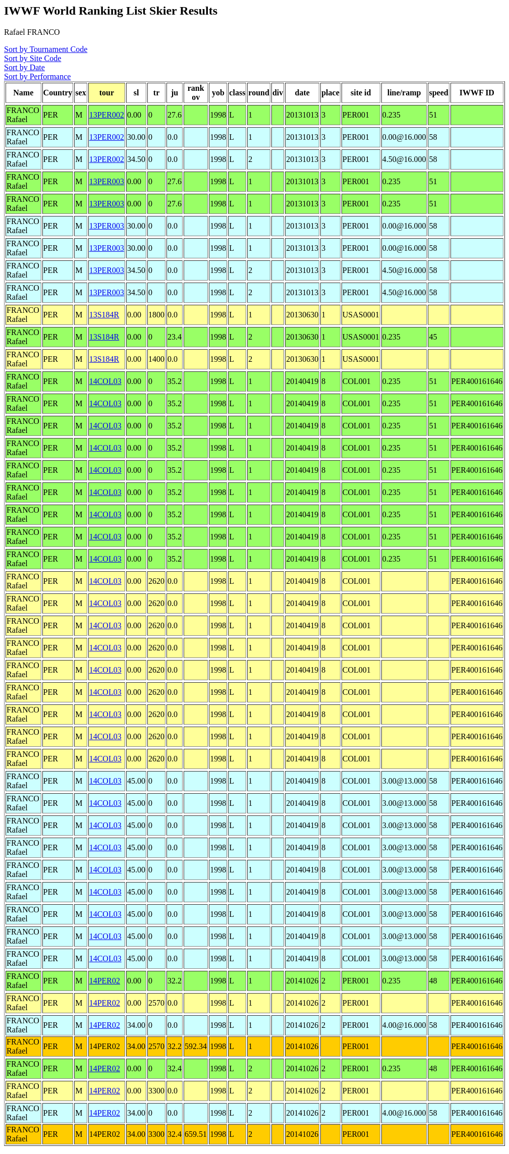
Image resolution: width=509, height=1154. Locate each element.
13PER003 (106, 181)
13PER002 (106, 115)
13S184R (104, 314)
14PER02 (104, 980)
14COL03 (105, 381)
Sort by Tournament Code (45, 49)
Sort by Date (24, 67)
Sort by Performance (37, 76)
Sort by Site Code (32, 58)
